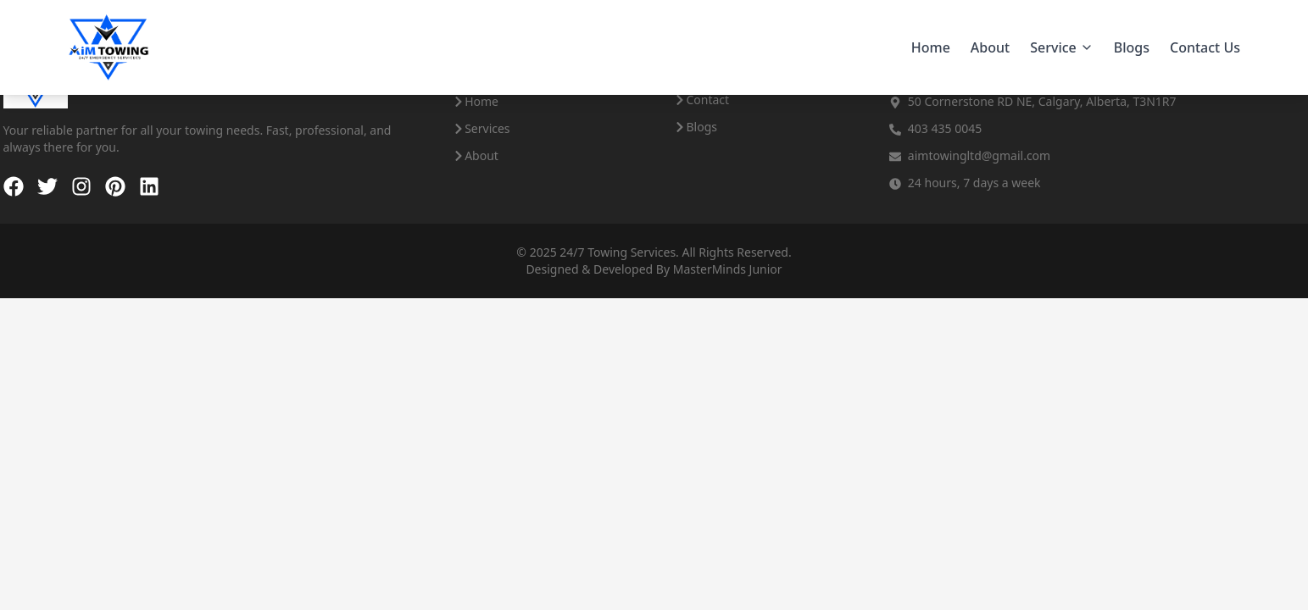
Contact (701, 100)
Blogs (1131, 47)
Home (930, 47)
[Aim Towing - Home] (108, 47)
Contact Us (1205, 47)
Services (481, 128)
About (990, 47)
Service (1062, 47)
